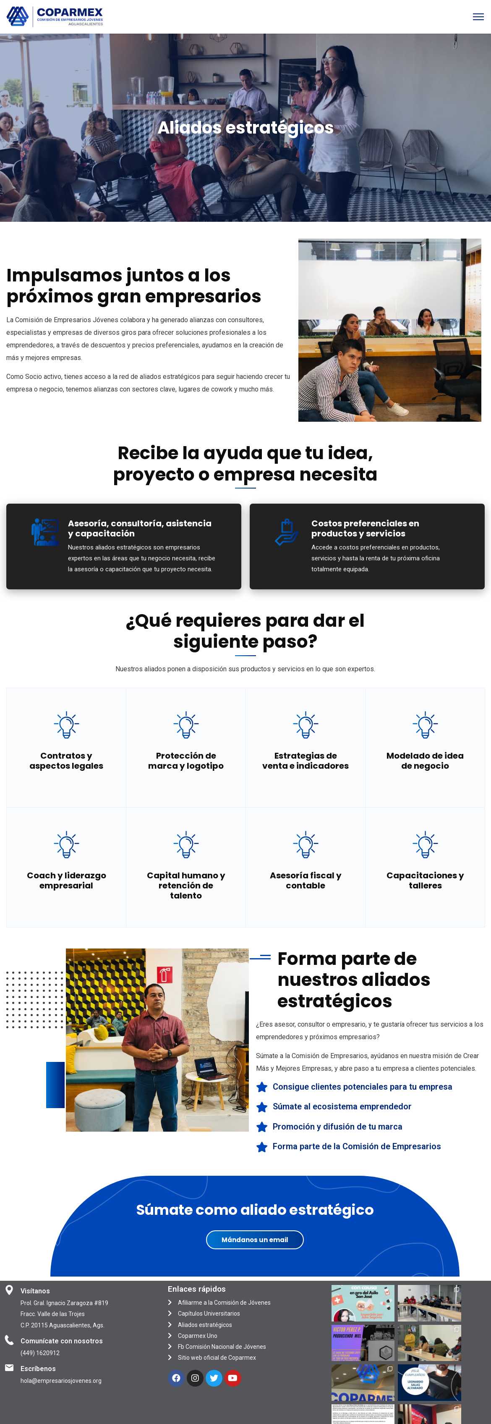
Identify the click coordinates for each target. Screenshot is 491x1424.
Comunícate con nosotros (62, 1341)
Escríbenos (38, 1369)
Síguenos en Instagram (410, 1368)
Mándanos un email (255, 1239)
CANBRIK (353, 1414)
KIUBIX (287, 1414)
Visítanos (35, 1291)
